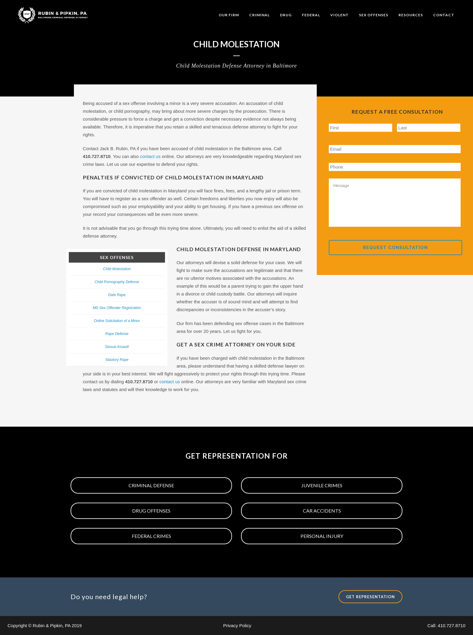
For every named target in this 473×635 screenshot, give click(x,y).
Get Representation (370, 596)
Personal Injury (321, 536)
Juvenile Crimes (321, 485)
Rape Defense (117, 334)
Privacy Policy (237, 625)
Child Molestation (117, 269)
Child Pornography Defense (117, 282)
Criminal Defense (151, 485)
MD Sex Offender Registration (117, 308)
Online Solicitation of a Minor (117, 321)
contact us (150, 156)
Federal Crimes (151, 536)
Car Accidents (322, 510)
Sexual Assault (117, 347)
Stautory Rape (117, 360)
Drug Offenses (151, 510)
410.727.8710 (451, 625)
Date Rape (116, 295)
